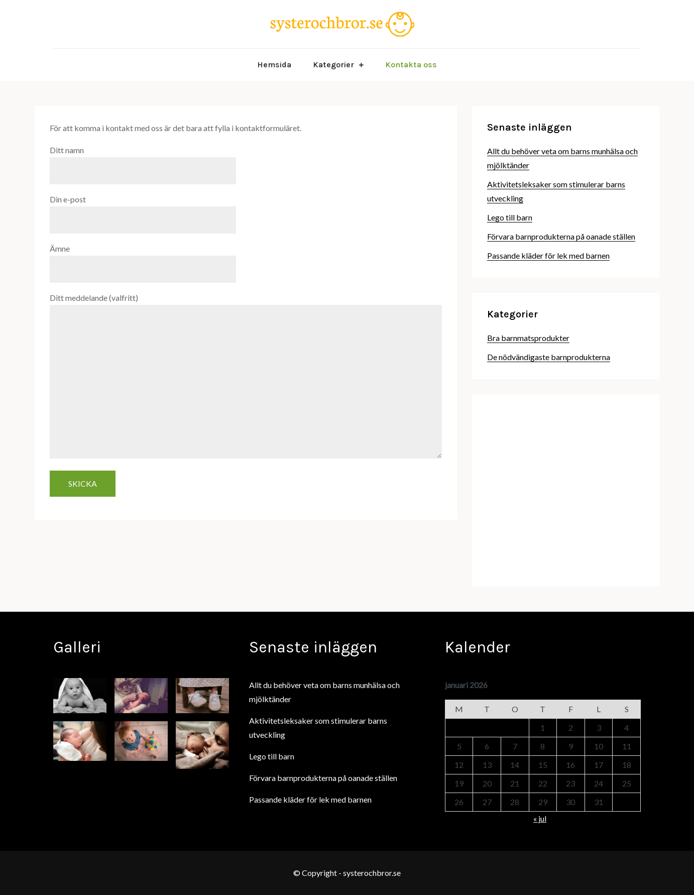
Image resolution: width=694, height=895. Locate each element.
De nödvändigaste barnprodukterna (548, 357)
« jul (539, 818)
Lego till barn (509, 217)
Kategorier (333, 64)
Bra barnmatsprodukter (528, 338)
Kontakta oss (411, 64)
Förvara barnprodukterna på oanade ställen (561, 236)
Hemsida (274, 64)
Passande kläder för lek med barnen (548, 255)
